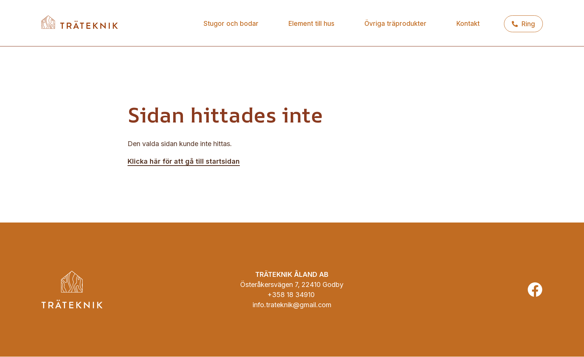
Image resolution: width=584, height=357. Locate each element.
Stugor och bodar (231, 23)
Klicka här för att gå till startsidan (184, 161)
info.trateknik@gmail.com (292, 305)
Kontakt (468, 23)
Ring (528, 24)
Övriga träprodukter (395, 23)
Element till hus (311, 23)
